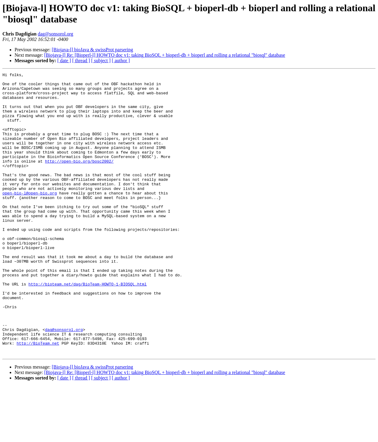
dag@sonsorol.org (55, 33)
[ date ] (64, 60)
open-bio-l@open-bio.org (29, 217)
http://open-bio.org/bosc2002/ (79, 179)
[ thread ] (81, 60)
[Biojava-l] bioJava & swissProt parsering (92, 49)
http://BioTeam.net (38, 397)
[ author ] (121, 60)
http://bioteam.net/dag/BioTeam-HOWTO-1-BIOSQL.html (87, 326)
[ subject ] (101, 60)
